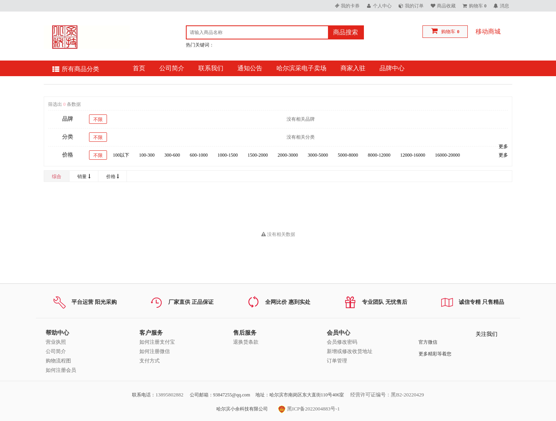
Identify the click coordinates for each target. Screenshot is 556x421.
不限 (98, 119)
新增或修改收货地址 (349, 351)
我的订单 (414, 6)
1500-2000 (258, 155)
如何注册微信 (154, 351)
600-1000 (199, 155)
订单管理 (337, 361)
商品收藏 (446, 6)
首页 (139, 68)
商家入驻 (352, 68)
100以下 (121, 155)
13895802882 (169, 395)
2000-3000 (288, 155)
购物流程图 (58, 361)
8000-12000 (379, 155)
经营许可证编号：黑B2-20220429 (387, 395)
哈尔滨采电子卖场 (301, 68)
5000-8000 (348, 155)
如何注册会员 (61, 370)
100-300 (147, 155)
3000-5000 (318, 155)
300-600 (172, 155)
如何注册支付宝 (157, 342)
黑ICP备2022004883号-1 (309, 409)
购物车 (448, 31)
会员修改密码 (342, 342)
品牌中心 (392, 68)
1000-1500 (227, 155)
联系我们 (210, 68)
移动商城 (488, 31)
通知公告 (249, 68)
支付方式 (149, 361)
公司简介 (171, 68)
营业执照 (56, 342)
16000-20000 (447, 155)
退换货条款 (245, 342)
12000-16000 (412, 155)
